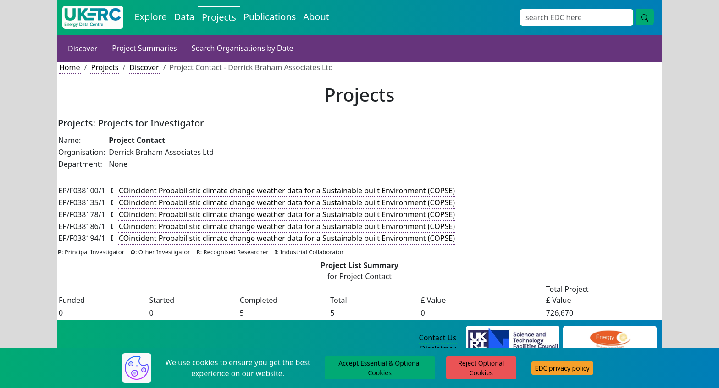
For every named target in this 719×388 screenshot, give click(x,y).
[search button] (645, 17)
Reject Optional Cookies (481, 368)
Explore (150, 17)
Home (69, 67)
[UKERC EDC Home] (92, 17)
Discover (82, 49)
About (316, 17)
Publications (269, 17)
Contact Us (437, 338)
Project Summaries (144, 48)
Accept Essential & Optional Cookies (379, 368)
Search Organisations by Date (242, 48)
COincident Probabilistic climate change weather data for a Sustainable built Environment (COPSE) (287, 191)
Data (184, 17)
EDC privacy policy (562, 368)
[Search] (577, 17)
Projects (219, 17)
